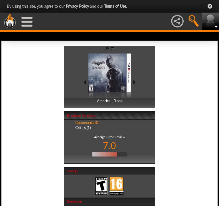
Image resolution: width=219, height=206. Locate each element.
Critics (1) (83, 127)
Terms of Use (115, 6)
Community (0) (87, 122)
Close (210, 6)
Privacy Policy (77, 6)
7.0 (109, 145)
